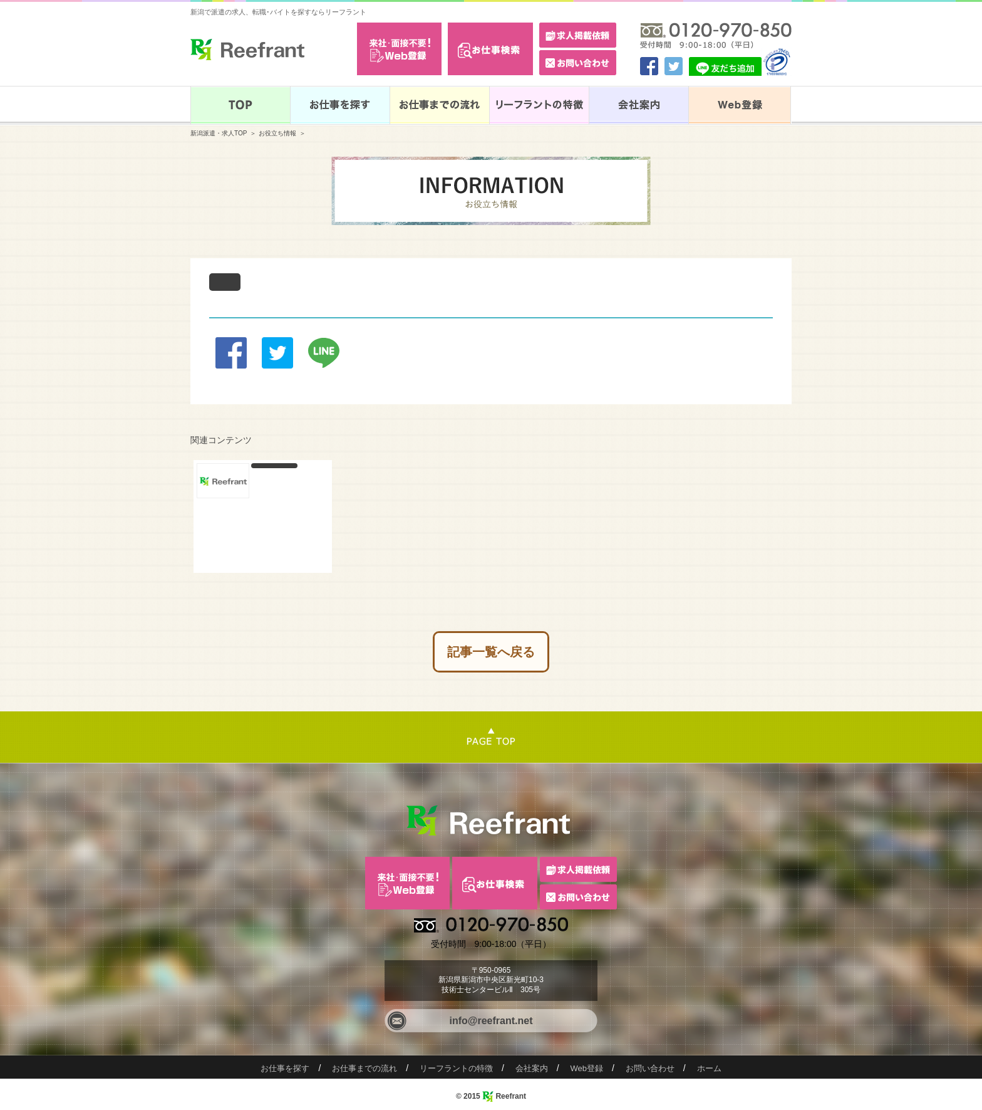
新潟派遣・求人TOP (218, 133)
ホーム (709, 1068)
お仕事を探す (285, 1068)
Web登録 (587, 1068)
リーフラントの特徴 (456, 1068)
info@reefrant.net (491, 1020)
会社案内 (531, 1068)
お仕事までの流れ (364, 1068)
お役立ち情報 (277, 133)
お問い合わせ (650, 1068)
